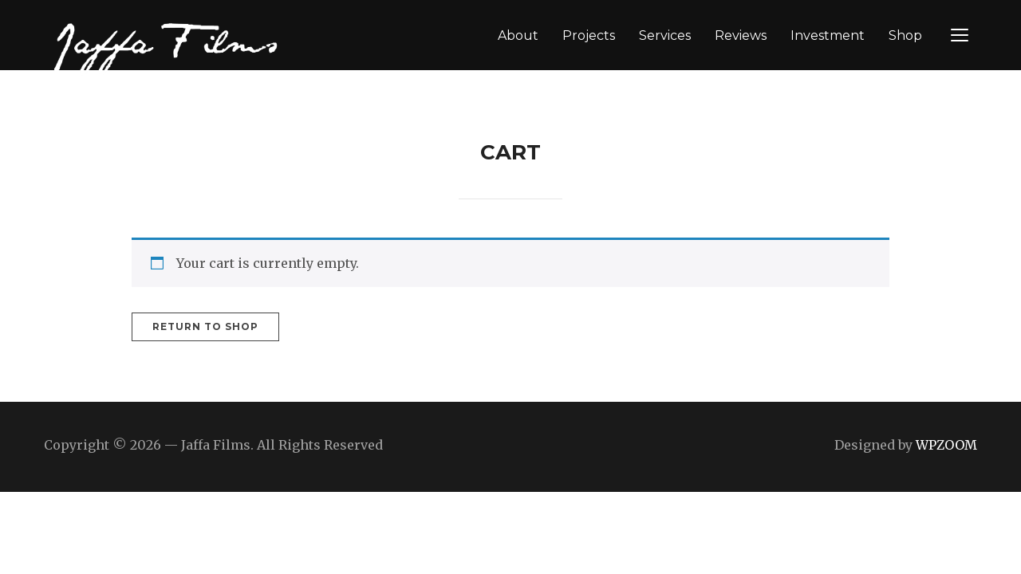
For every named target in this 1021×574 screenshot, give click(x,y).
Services (665, 35)
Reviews (741, 35)
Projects (588, 35)
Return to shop (205, 326)
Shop (905, 35)
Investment (827, 35)
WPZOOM (946, 445)
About (518, 35)
